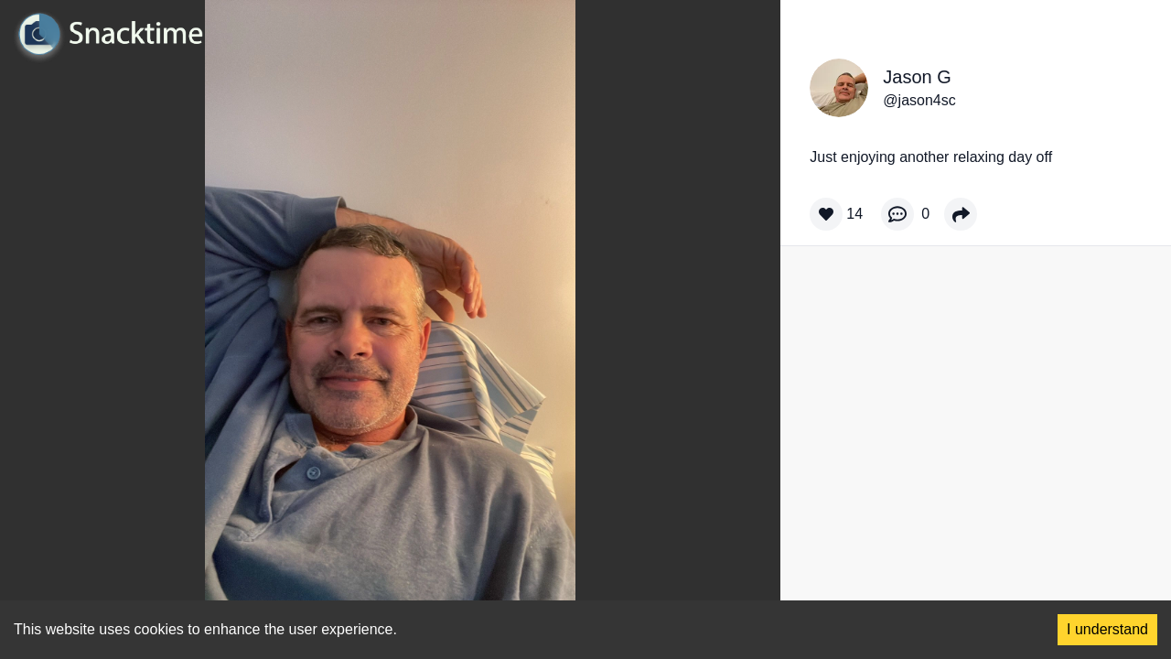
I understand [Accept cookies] (1107, 629)
